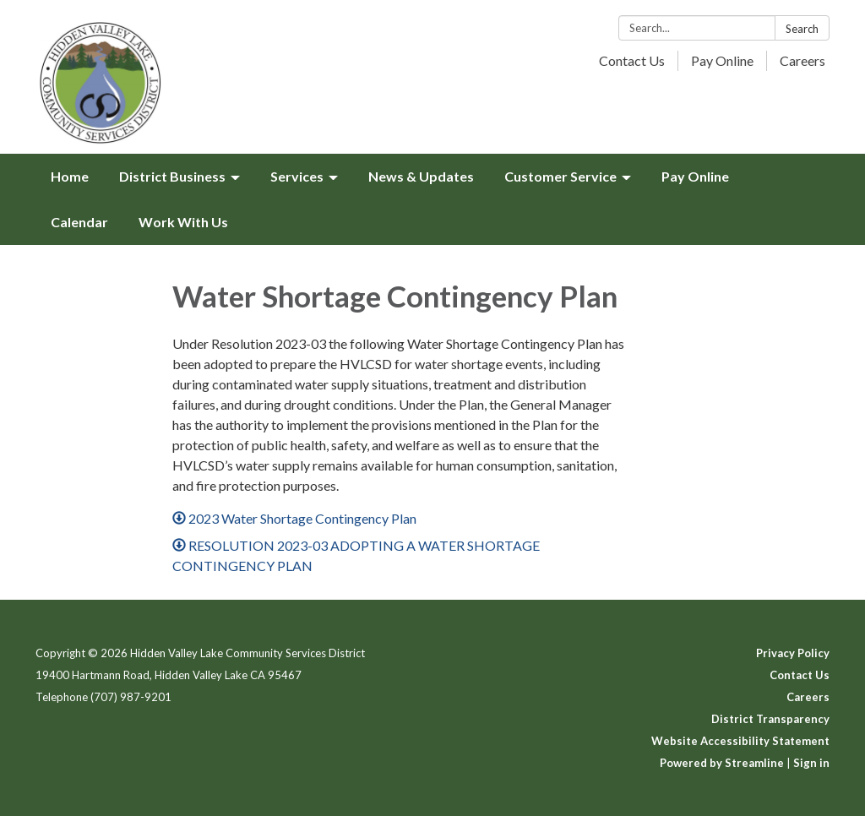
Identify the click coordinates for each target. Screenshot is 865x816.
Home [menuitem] (70, 176)
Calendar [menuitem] (79, 222)
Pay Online (722, 60)
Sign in (811, 763)
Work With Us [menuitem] (183, 222)
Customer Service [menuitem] (560, 176)
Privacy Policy (793, 653)
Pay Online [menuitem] (695, 176)
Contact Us (632, 60)
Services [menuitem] (297, 176)
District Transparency (770, 719)
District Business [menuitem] (172, 176)
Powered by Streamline (722, 763)
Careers (802, 60)
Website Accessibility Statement (740, 741)
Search (802, 28)
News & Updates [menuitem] (421, 176)
